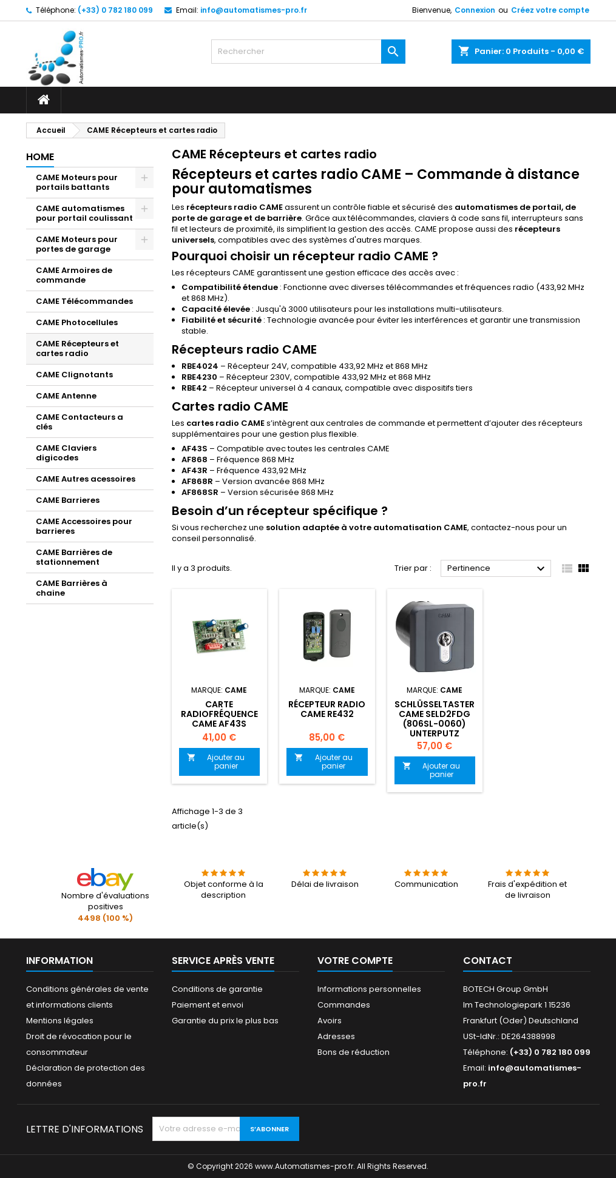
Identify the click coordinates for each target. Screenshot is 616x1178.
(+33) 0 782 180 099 (115, 10)
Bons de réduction (353, 1052)
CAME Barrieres (68, 500)
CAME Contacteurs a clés (79, 421)
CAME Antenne (66, 396)
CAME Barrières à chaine (71, 588)
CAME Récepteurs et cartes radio (77, 348)
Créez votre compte (550, 10)
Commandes (343, 1005)
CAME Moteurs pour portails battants (77, 182)
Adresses (336, 1036)
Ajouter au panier (216, 761)
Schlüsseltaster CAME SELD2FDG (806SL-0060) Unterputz (434, 718)
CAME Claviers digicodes (66, 452)
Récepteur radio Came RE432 (326, 709)
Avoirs (329, 1020)
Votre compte (355, 961)
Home (40, 157)
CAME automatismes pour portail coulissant (84, 213)
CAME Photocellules (77, 322)
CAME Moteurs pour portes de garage (77, 244)
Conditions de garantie (217, 989)
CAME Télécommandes (84, 301)
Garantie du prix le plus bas (225, 1020)
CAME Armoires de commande (74, 275)
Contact (487, 961)
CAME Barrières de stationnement (74, 557)
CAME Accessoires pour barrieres (84, 526)
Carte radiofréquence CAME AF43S (219, 714)
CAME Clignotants (74, 374)
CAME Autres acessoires (85, 479)
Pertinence (498, 569)
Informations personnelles (369, 989)
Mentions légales (59, 1020)
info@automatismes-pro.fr (253, 10)
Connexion (475, 10)
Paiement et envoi (207, 1005)
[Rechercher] (308, 51)
